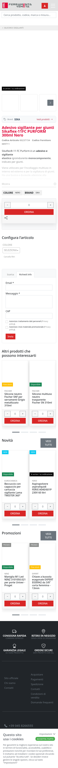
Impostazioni (47, 734)
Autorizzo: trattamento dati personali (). (28, 322)
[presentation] (50, 103)
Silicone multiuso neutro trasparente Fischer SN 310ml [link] (42, 398)
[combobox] (11, 250)
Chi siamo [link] (10, 683)
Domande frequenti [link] (42, 702)
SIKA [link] (17, 119)
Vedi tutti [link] (48, 535)
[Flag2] (7, 327)
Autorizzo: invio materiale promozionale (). (30, 328)
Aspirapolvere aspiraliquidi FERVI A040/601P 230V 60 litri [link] (41, 488)
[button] (15, 432)
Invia (10, 336)
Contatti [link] (8, 688)
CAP (8, 311)
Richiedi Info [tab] (25, 274)
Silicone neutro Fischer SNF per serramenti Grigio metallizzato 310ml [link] (14, 400)
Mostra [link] (29, 184)
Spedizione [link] (37, 684)
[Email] (29, 287)
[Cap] (29, 316)
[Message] (29, 301)
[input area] (29, 15)
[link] (17, 5)
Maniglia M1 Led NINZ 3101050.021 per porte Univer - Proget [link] (15, 581)
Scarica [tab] (10, 274)
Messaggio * (13, 293)
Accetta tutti (45, 739)
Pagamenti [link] (37, 679)
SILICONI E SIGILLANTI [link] (13, 28)
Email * (10, 283)
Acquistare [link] (37, 674)
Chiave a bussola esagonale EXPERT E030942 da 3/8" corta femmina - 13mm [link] (42, 582)
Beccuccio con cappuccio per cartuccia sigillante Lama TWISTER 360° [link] (13, 489)
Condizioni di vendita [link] (38, 695)
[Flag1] (7, 322)
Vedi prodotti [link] (45, 119)
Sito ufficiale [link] (11, 678)
